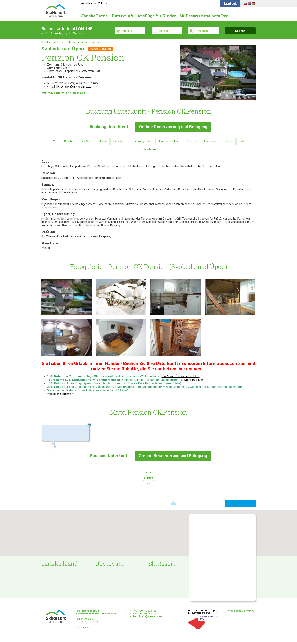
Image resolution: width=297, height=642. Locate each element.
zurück (148, 477)
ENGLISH (249, 3)
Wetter (101, 3)
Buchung (109, 126)
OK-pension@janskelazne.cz (73, 86)
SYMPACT (250, 610)
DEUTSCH (253, 3)
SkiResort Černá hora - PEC (181, 376)
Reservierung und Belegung (173, 126)
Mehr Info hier (193, 379)
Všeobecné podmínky (60, 393)
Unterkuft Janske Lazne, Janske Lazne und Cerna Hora (71, 42)
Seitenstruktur (83, 627)
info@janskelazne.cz (152, 616)
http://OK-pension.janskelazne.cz (63, 92)
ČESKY (244, 3)
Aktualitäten (87, 3)
